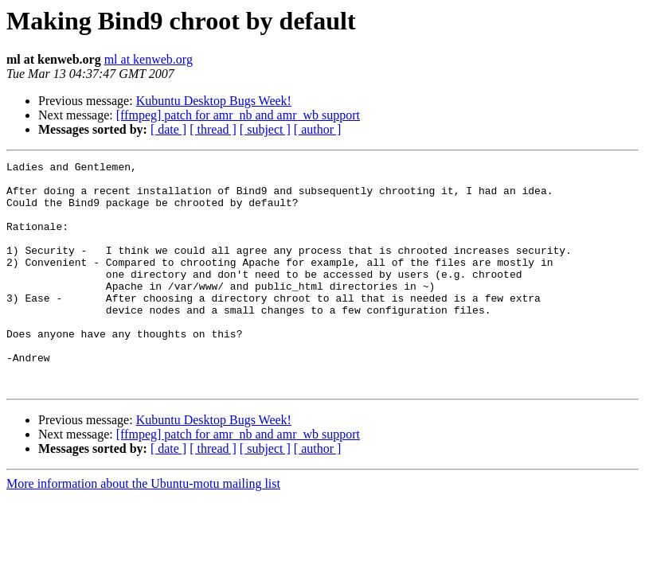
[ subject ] (265, 129)
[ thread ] (213, 129)
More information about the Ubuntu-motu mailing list (143, 529)
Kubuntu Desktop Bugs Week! (213, 100)
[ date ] (168, 129)
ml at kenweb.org (148, 59)
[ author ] (318, 129)
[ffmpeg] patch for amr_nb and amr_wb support (238, 115)
